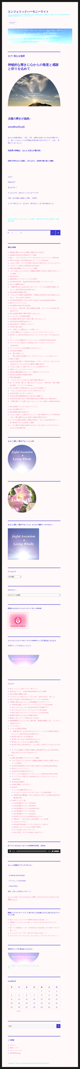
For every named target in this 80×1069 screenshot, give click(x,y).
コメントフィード (16, 1050)
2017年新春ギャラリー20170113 (25, 814)
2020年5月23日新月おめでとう (20, 321)
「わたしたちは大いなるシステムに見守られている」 (28, 391)
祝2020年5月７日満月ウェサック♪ (21, 324)
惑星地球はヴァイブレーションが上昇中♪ (24, 279)
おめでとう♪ (27, 219)
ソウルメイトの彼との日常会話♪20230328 (24, 266)
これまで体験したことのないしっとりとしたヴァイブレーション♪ (32, 332)
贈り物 (10, 221)
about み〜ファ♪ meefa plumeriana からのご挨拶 (28, 691)
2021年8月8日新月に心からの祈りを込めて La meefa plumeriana (33, 300)
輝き (13, 221)
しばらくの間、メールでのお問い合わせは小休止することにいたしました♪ (35, 263)
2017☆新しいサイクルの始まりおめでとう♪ (28, 832)
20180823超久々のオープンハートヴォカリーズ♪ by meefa (32, 705)
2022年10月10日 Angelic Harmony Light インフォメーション (32, 281)
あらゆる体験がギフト (17, 409)
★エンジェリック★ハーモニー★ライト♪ (24, 689)
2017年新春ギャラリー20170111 (24, 811)
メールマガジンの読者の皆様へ (20, 316)
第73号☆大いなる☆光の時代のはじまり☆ (26, 739)
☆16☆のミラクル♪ (20, 822)
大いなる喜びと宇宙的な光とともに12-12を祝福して (28, 388)
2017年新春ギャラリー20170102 (25, 806)
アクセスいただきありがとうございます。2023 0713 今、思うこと (32, 697)
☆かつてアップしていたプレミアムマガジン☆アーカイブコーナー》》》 (35, 936)
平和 (45, 219)
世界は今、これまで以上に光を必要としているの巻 (31, 819)
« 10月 (18, 1011)
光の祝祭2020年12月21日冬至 (20, 305)
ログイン (13, 1045)
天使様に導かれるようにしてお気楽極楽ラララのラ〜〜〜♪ (30, 702)
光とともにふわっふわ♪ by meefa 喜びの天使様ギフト (30, 707)
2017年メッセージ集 (19, 800)
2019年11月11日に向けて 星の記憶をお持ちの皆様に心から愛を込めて (33, 399)
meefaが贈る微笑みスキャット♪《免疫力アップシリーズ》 (30, 372)
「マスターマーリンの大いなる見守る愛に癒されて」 (28, 380)
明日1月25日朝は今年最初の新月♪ (21, 375)
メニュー (12, 23)
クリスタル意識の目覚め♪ (18, 729)
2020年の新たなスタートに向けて (21, 393)
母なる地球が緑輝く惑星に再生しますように (25, 313)
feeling (21, 219)
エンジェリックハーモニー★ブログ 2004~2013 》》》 (28, 933)
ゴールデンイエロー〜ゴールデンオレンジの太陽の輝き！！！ (35, 792)
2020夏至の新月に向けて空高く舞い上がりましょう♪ (28, 319)
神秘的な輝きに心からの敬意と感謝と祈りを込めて (27, 252)
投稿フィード (14, 1048)
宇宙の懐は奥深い (16, 377)
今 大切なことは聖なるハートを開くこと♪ (24, 329)
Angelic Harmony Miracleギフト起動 (23, 255)
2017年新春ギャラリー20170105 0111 (26, 808)
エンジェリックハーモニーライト (28, 11)
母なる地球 (50, 219)
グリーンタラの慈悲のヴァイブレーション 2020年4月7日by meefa (33, 340)
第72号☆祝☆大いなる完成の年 (22, 736)
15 (21, 233)
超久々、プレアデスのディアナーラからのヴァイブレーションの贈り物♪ (34, 258)
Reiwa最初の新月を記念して (19, 412)
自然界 (33, 219)
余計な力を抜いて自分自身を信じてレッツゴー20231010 (29, 260)
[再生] (10, 851)
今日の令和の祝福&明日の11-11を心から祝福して (26, 396)
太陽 (37, 219)
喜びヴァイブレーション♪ (18, 303)
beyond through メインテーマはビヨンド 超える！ (31, 824)
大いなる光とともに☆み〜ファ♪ (24, 830)
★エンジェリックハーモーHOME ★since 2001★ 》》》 (29, 920)
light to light (14, 359)
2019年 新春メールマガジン (21, 784)
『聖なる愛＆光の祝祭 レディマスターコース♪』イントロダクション (34, 356)
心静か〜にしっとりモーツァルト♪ (21, 369)
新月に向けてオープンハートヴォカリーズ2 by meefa (30, 713)
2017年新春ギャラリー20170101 (25, 803)
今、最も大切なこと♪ (17, 353)
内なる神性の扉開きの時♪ (18, 292)
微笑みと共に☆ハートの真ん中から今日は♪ (24, 718)
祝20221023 (14, 276)
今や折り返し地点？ (16, 327)
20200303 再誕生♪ (16, 351)
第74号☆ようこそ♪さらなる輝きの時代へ (26, 742)
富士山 (41, 219)
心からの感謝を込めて (17, 284)
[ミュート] (53, 851)
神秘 (57, 219)
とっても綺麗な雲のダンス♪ (23, 790)
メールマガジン (15, 726)
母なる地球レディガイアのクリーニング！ (24, 407)
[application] (34, 851)
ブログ (12, 755)
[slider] (31, 851)
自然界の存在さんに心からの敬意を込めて (24, 715)
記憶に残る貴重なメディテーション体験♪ (24, 268)
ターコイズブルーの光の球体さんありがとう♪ (25, 348)
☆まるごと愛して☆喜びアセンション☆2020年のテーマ (29, 367)
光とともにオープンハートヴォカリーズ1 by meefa (29, 710)
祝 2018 (14, 787)
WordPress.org (15, 1053)
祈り (54, 219)
